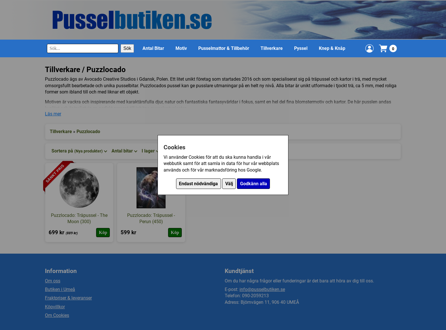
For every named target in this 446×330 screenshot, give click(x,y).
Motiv (181, 48)
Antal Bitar (153, 48)
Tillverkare (272, 48)
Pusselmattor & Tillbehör (223, 48)
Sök (127, 48)
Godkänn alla (253, 183)
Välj (229, 183)
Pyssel (300, 48)
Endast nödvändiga (198, 183)
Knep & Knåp (332, 48)
